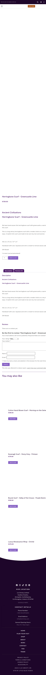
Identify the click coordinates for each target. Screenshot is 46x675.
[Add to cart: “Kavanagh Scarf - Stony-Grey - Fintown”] (13, 462)
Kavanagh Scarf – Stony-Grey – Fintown (23, 454)
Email (4, 357)
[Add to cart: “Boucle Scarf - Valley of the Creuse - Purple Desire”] (13, 506)
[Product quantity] (4, 258)
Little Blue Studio (26, 670)
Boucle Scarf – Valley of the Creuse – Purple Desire (27, 498)
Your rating (6, 339)
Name (4, 353)
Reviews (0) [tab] (19, 271)
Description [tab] (8, 271)
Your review (6, 341)
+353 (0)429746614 (23, 613)
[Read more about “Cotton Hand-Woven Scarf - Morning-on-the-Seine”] (12, 418)
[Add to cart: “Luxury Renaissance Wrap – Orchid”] (13, 550)
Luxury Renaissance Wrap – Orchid (21, 542)
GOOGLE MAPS (23, 602)
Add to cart (13, 258)
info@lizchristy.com (23, 619)
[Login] (41, 2)
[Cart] (44, 2)
